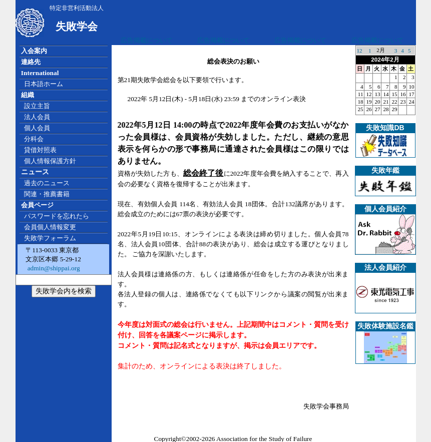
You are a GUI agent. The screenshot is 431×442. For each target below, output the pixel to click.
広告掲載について (147, 40)
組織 (27, 95)
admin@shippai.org (53, 268)
